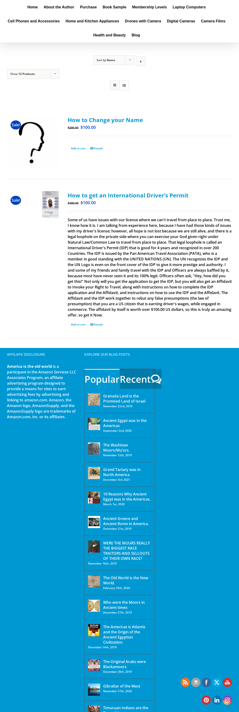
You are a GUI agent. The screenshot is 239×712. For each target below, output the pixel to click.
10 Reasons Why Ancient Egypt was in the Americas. (127, 496)
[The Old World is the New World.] (94, 581)
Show (22, 74)
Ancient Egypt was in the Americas (125, 423)
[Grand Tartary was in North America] (94, 473)
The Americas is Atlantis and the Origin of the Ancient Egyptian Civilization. (124, 634)
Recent (135, 379)
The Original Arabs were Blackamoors (124, 664)
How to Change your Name (105, 120)
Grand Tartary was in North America (122, 472)
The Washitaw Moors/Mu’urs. (116, 447)
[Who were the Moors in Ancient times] (94, 606)
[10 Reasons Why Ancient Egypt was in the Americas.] (94, 497)
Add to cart (78, 148)
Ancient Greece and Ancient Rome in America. (126, 521)
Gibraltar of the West (121, 686)
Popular (102, 379)
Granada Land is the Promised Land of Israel (124, 398)
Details (98, 148)
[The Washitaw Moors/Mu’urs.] (94, 448)
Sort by (106, 60)
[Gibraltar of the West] (94, 690)
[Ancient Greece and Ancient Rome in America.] (94, 522)
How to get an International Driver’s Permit (128, 195)
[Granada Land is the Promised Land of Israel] (94, 399)
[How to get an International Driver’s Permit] (33, 211)
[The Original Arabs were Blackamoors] (94, 665)
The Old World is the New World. (125, 580)
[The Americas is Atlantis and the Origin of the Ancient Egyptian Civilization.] (94, 630)
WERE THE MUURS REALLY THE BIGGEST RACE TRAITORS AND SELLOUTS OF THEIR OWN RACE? (126, 550)
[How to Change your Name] (33, 142)
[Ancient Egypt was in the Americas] (94, 424)
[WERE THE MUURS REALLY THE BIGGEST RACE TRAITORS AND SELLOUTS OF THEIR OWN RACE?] (94, 546)
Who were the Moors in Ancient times (124, 605)
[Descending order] (140, 61)
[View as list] (124, 85)
